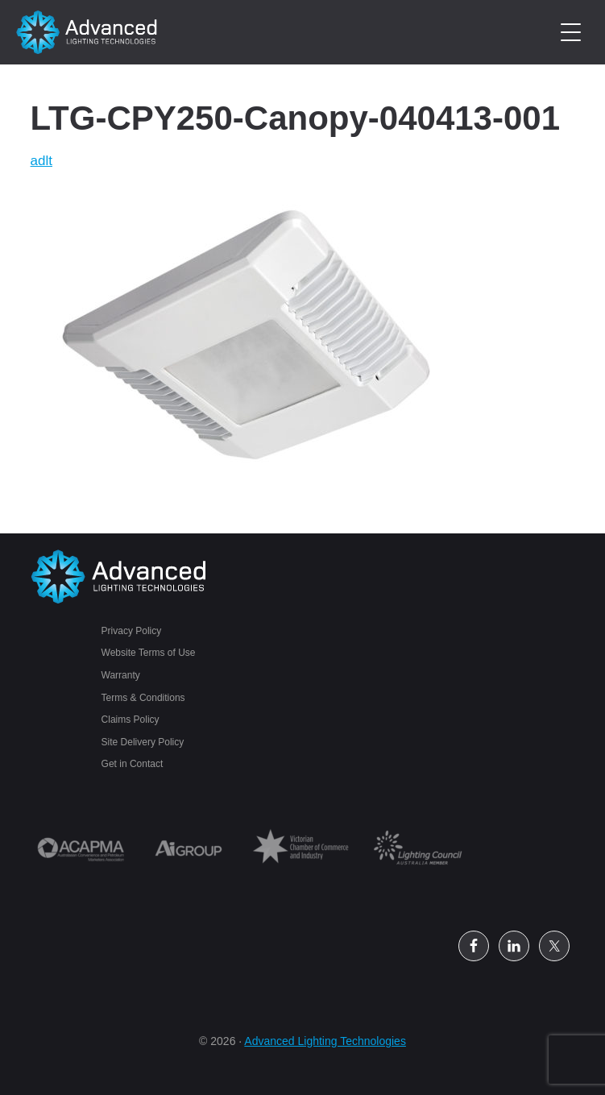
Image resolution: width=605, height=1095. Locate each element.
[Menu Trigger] (571, 32)
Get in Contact (133, 763)
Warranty (121, 675)
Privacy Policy (132, 631)
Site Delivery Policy (143, 742)
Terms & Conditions (143, 697)
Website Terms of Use (149, 652)
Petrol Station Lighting (87, 32)
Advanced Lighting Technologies (325, 1041)
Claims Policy (131, 719)
